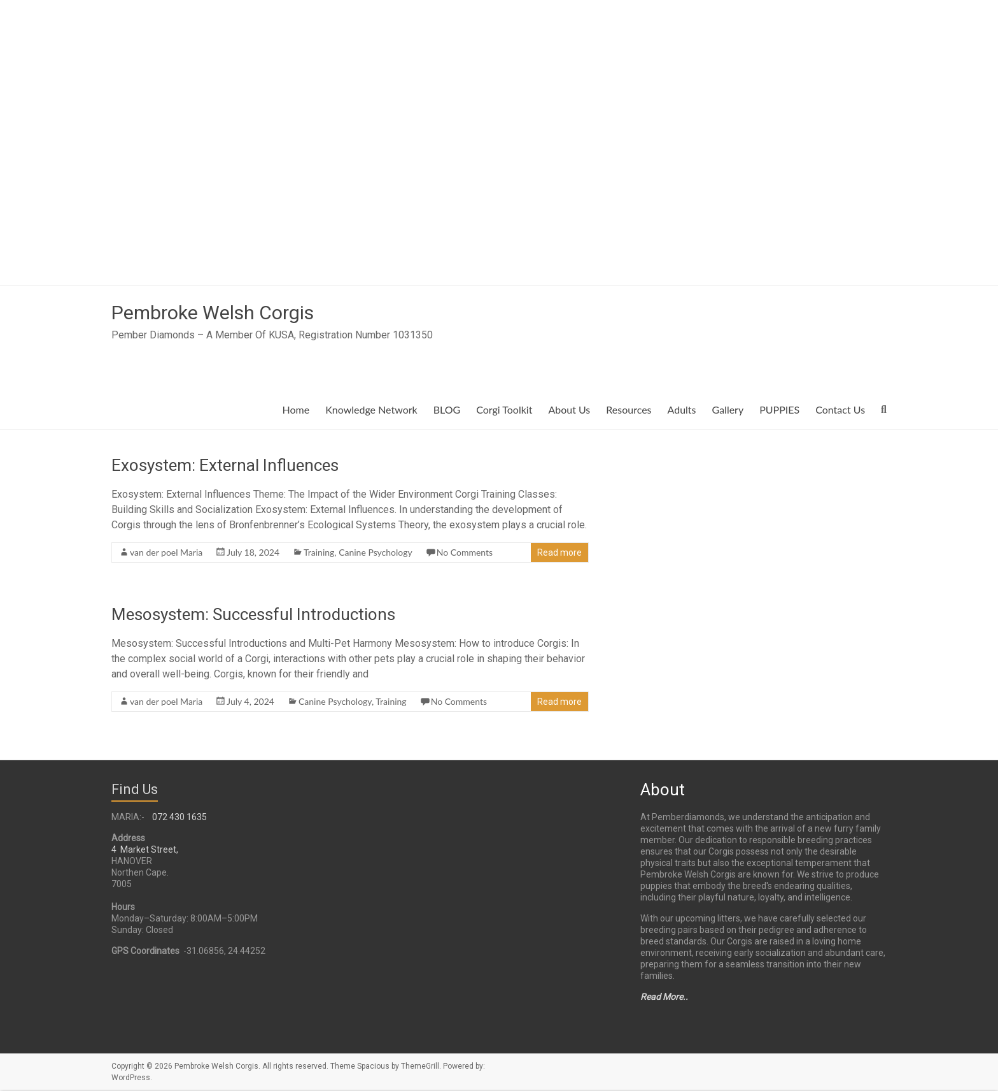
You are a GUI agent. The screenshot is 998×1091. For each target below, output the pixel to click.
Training (319, 553)
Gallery (728, 411)
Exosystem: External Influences (225, 466)
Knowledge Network (371, 411)
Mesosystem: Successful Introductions (253, 615)
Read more (559, 554)
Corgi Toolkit (504, 411)
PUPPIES (779, 411)
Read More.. (664, 998)
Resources (628, 411)
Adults (682, 411)
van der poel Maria (166, 553)
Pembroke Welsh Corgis (232, 313)
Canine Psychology (375, 553)
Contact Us (840, 411)
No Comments (465, 553)
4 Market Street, (144, 851)
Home (296, 411)
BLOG (447, 411)
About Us (569, 411)
